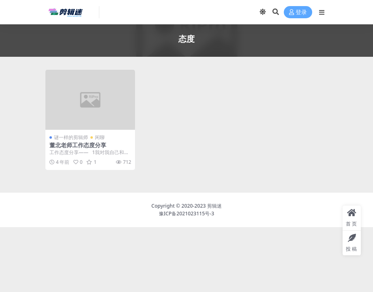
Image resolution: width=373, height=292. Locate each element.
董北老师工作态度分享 (77, 145)
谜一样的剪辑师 (71, 137)
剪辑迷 (214, 205)
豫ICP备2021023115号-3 (186, 213)
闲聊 (100, 137)
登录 (298, 12)
